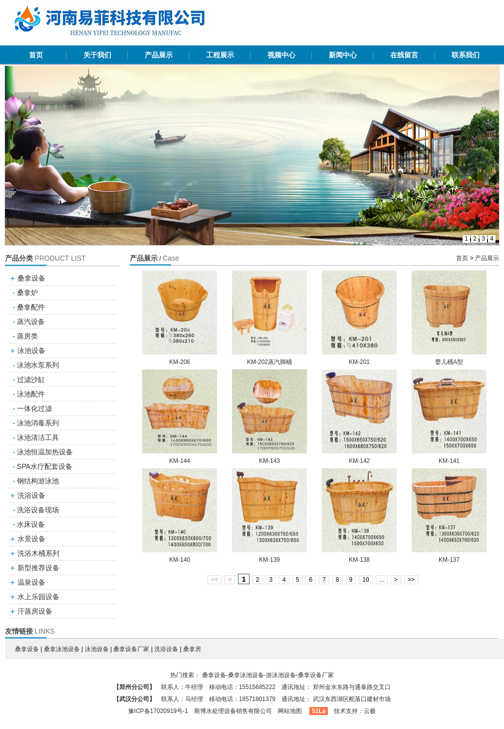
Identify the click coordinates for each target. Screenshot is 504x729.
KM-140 (179, 559)
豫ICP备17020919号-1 (158, 711)
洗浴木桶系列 (38, 553)
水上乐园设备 (38, 597)
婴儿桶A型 (449, 362)
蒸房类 (27, 336)
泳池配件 (31, 394)
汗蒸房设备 (34, 611)
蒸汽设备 (31, 322)
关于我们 (97, 55)
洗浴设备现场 (38, 510)
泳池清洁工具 (38, 437)
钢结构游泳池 (38, 481)
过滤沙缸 (31, 379)
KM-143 (269, 460)
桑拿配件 (31, 307)
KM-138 (359, 559)
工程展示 (220, 55)
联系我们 (466, 55)
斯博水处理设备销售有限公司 (233, 711)
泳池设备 (31, 351)
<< (214, 579)
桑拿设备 (31, 278)
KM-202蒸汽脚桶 (269, 362)
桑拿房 (192, 649)
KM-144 (179, 460)
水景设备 (31, 539)
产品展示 (159, 55)
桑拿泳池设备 (62, 649)
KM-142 (359, 460)
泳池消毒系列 (38, 423)
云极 (370, 711)
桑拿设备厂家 (131, 649)
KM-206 (179, 362)
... (381, 579)
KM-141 (449, 460)
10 (365, 579)
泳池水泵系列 (38, 365)
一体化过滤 (34, 408)
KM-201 (359, 362)
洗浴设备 (31, 495)
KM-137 (449, 559)
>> (411, 579)
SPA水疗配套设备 (44, 466)
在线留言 (404, 55)
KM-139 (269, 559)
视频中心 (281, 55)
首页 (36, 55)
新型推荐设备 (38, 568)
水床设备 (31, 524)
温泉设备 (31, 582)
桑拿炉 (27, 293)
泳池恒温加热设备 (45, 452)
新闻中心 (343, 55)
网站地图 (290, 711)
